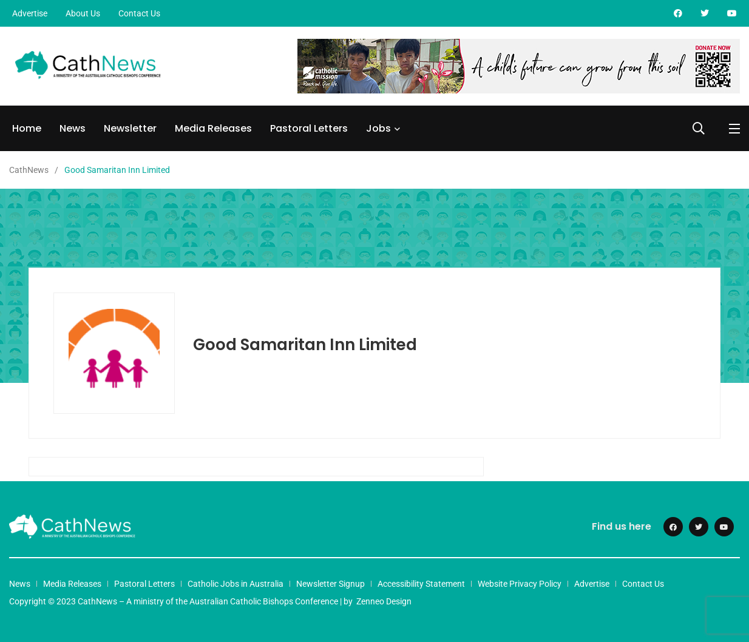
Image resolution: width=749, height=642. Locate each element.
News (72, 128)
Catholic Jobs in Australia (235, 584)
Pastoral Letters (309, 128)
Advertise (29, 13)
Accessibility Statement (421, 584)
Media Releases (213, 128)
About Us (83, 13)
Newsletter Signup (330, 584)
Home (26, 128)
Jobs (378, 128)
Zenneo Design (384, 601)
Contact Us (139, 13)
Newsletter (130, 128)
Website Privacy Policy (519, 584)
